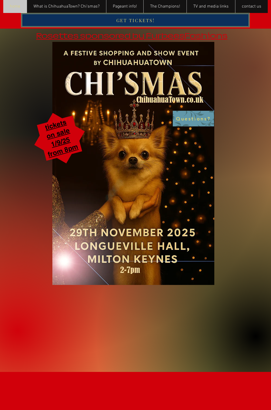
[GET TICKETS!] (135, 20)
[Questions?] (193, 118)
